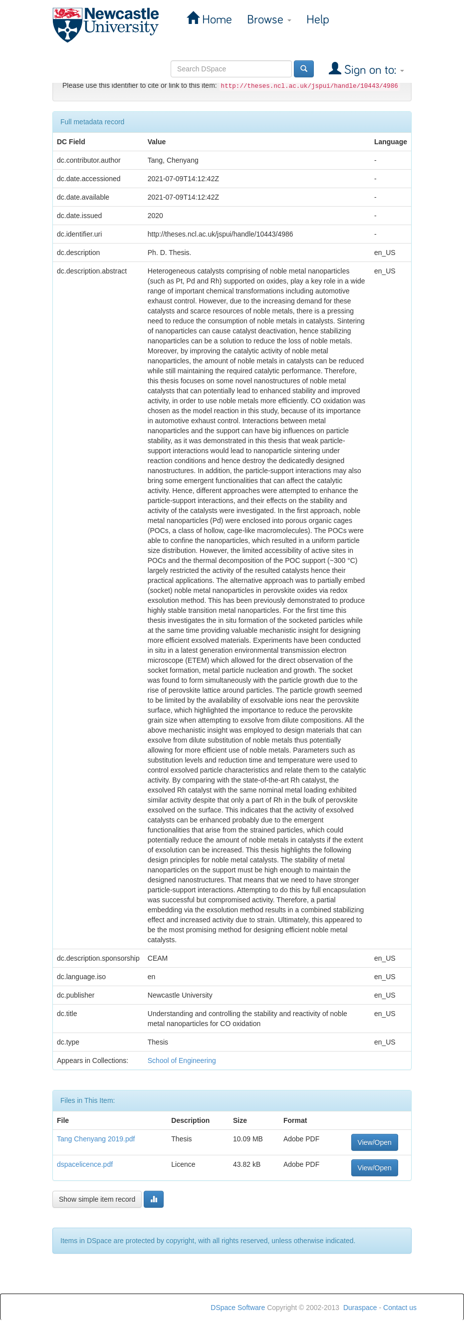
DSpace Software (238, 1308)
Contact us (400, 1308)
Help (317, 19)
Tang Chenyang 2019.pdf (96, 1139)
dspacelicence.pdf (85, 1164)
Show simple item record (97, 1199)
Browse (269, 19)
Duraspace (360, 1308)
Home (215, 19)
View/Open (375, 1142)
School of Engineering (182, 1060)
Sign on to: (372, 70)
